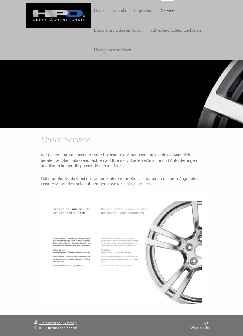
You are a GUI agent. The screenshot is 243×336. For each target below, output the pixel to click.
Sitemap (70, 323)
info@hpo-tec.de (141, 184)
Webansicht (199, 328)
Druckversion (48, 323)
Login (204, 323)
